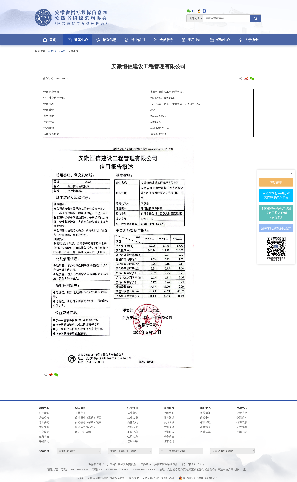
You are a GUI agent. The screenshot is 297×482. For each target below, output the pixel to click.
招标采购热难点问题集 (276, 228)
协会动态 (44, 431)
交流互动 (169, 427)
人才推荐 (241, 427)
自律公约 (132, 422)
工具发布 (80, 412)
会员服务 (162, 40)
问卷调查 (169, 436)
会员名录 (169, 422)
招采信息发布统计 (85, 427)
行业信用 (134, 40)
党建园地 (44, 441)
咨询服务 (169, 431)
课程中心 (205, 417)
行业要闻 (44, 422)
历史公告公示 (83, 431)
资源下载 (241, 431)
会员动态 (44, 436)
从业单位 (132, 412)
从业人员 (132, 417)
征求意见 (169, 441)
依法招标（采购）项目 (88, 417)
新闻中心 (77, 40)
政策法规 (205, 431)
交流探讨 (241, 417)
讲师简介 (205, 427)
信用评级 (132, 441)
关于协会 (248, 40)
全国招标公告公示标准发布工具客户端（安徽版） (276, 213)
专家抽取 (276, 182)
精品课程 (205, 422)
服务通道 (169, 417)
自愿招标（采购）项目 (88, 422)
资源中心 (219, 40)
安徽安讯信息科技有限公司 (158, 478)
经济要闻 (44, 427)
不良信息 (132, 431)
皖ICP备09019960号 (193, 464)
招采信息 (105, 40)
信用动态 (132, 436)
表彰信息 (132, 427)
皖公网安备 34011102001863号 (198, 478)
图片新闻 (44, 412)
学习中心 (191, 40)
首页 (49, 40)
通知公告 (44, 417)
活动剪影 (169, 412)
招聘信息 (241, 422)
